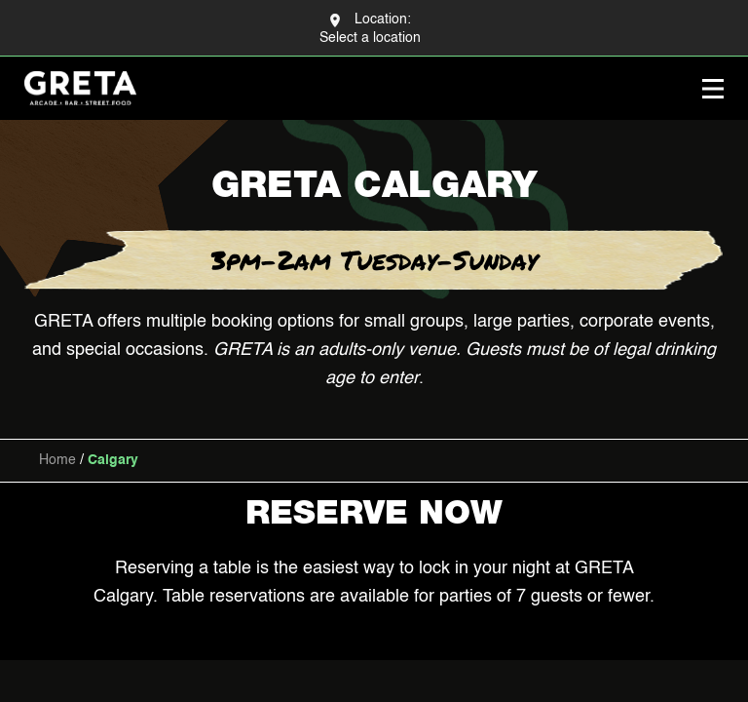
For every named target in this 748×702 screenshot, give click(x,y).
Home (57, 460)
